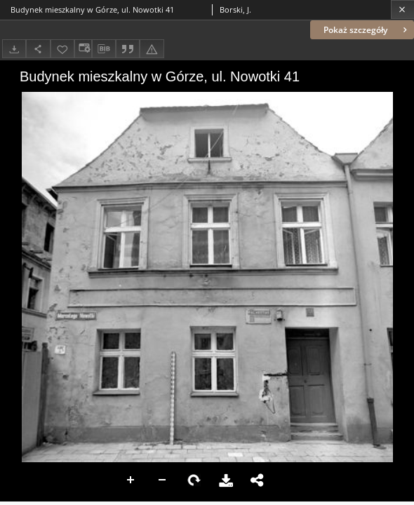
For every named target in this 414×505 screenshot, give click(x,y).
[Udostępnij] (38, 48)
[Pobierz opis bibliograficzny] (104, 49)
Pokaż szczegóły (366, 30)
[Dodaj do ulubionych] (62, 48)
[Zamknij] (402, 9)
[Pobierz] (14, 48)
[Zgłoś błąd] (151, 48)
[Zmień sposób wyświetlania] (82, 48)
